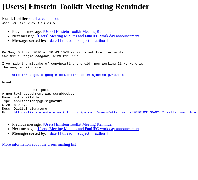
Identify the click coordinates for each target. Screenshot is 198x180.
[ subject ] (84, 40)
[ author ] (100, 40)
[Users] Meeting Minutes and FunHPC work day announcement (88, 36)
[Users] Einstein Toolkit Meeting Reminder (78, 32)
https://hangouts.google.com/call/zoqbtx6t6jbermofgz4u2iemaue (70, 80)
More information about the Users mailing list (39, 157)
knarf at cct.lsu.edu (44, 18)
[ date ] (53, 40)
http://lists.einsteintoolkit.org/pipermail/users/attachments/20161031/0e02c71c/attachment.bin (105, 125)
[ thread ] (67, 40)
